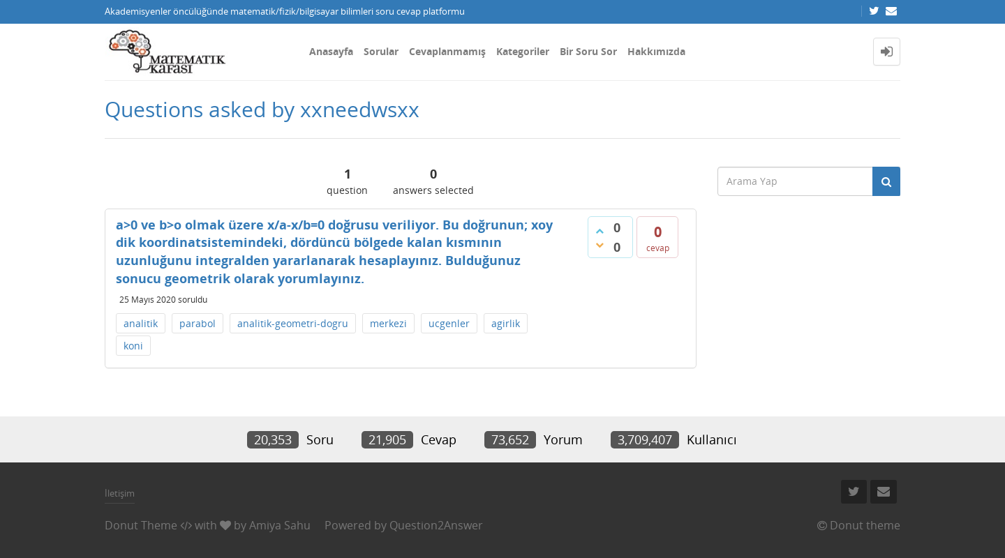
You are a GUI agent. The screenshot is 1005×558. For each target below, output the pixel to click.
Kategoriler (522, 51)
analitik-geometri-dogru (292, 323)
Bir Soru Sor (588, 51)
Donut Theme (141, 525)
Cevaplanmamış (447, 51)
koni (133, 345)
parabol (197, 323)
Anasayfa (331, 51)
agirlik (505, 323)
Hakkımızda (656, 51)
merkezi (388, 323)
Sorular (381, 51)
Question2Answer (436, 525)
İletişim (120, 493)
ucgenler (449, 323)
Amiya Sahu (280, 525)
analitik (141, 323)
